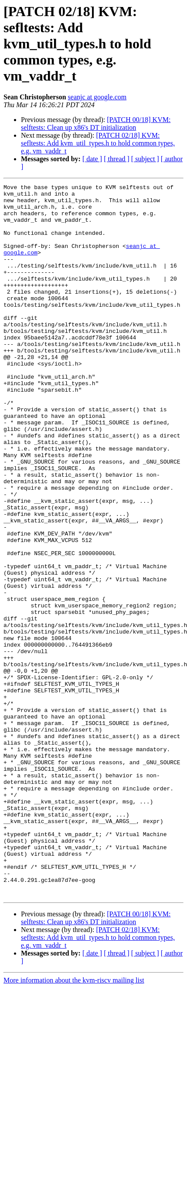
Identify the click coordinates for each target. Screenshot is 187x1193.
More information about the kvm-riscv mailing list (73, 1122)
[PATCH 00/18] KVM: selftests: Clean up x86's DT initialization (95, 123)
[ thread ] (116, 159)
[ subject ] (145, 159)
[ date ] (92, 159)
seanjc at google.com (97, 97)
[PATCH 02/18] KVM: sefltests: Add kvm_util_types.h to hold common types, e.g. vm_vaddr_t (98, 143)
